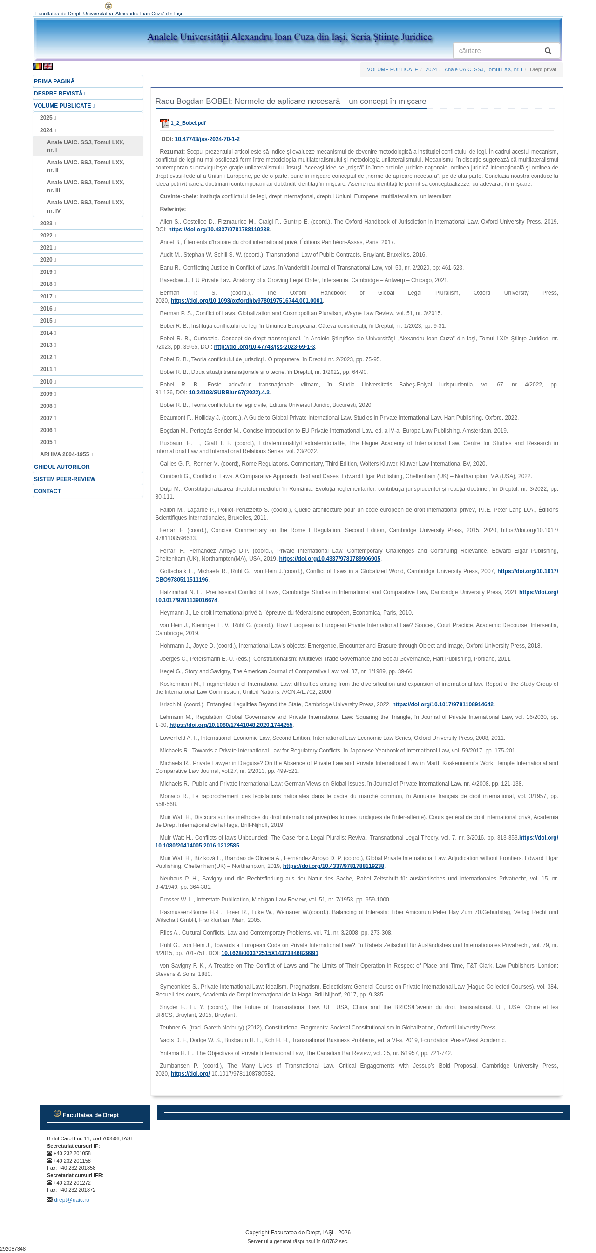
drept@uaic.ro (71, 1200)
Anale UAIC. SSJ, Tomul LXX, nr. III (85, 186)
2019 (48, 272)
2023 (48, 223)
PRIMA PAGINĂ (54, 81)
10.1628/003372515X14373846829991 (270, 953)
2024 (48, 130)
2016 (48, 308)
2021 (48, 247)
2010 (48, 382)
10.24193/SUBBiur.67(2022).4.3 (229, 392)
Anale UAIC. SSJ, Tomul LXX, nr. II (85, 166)
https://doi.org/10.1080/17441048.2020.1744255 (230, 725)
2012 (48, 357)
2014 (48, 333)
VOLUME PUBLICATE (64, 105)
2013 (48, 345)
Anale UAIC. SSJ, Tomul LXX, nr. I (85, 146)
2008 (48, 406)
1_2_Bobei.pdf (183, 123)
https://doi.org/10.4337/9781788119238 (219, 229)
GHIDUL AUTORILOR (62, 467)
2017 (48, 296)
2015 (48, 321)
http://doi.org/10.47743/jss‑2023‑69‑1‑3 (264, 347)
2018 (48, 284)
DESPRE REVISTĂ (60, 93)
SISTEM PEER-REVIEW (64, 479)
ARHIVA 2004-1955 (66, 454)
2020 (48, 260)
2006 (48, 430)
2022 (48, 235)
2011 (48, 369)
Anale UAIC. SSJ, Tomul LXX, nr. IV (85, 206)
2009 (48, 394)
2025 (48, 118)
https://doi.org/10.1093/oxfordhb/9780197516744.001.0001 (247, 301)
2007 (48, 418)
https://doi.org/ (190, 1073)
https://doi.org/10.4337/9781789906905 (329, 558)
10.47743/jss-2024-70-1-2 (207, 139)
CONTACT (47, 491)
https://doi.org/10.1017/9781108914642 (442, 704)
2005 (48, 442)
